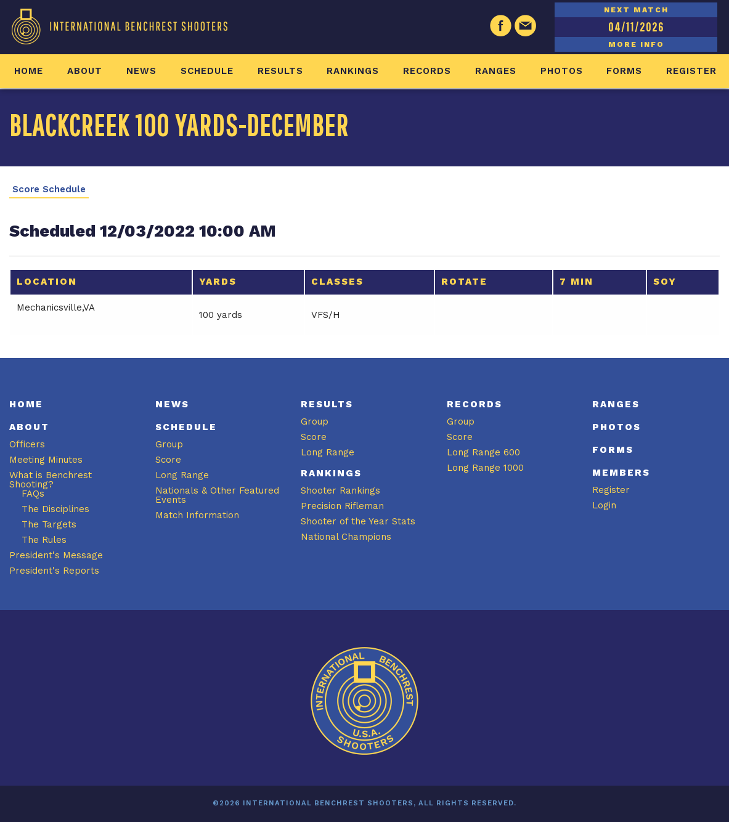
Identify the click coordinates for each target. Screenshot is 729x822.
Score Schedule (49, 189)
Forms (624, 70)
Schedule (207, 70)
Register (691, 70)
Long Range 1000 (485, 467)
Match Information (197, 515)
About (84, 70)
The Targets (49, 524)
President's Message (56, 555)
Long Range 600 (483, 452)
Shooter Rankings (340, 490)
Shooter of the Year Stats (358, 521)
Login (604, 505)
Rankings (353, 70)
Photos (561, 70)
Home (28, 70)
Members (621, 472)
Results (280, 70)
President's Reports (54, 570)
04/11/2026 (636, 27)
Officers (27, 444)
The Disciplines (55, 509)
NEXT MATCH (636, 10)
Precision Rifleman (342, 505)
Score (168, 459)
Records (427, 70)
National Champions (346, 536)
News (141, 70)
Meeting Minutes (46, 459)
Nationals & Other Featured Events (217, 495)
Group (169, 444)
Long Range (182, 475)
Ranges (495, 70)
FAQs (33, 493)
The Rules (44, 539)
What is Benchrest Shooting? (50, 480)
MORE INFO (636, 44)
